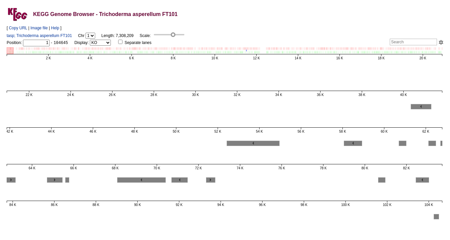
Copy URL (18, 28)
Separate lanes (134, 42)
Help (55, 28)
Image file (39, 28)
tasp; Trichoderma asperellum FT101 (39, 35)
